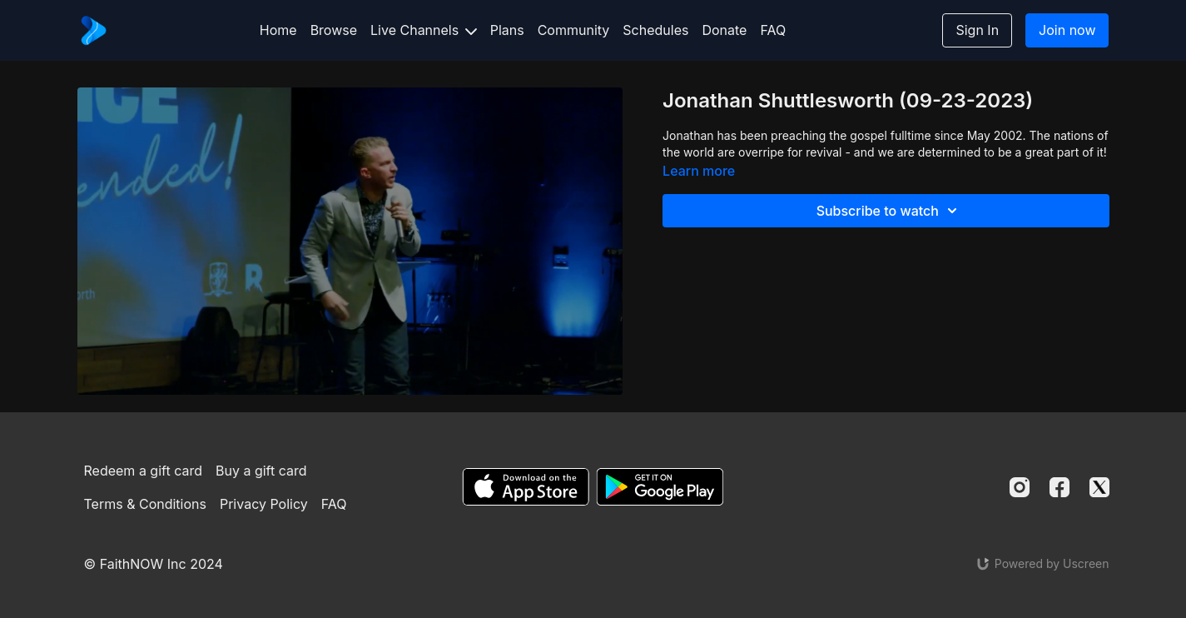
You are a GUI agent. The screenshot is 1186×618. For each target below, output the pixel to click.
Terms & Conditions (145, 504)
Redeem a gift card (143, 470)
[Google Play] (660, 487)
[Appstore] (525, 487)
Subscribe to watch (889, 211)
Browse (333, 30)
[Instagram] (1020, 487)
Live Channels (423, 30)
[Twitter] (1099, 487)
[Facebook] (1059, 487)
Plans (507, 30)
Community (574, 30)
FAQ (773, 30)
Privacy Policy (264, 504)
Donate (724, 30)
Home (278, 30)
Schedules (655, 30)
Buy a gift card (261, 470)
